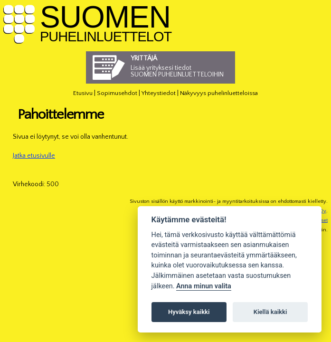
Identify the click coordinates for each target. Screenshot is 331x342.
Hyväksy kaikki (188, 311)
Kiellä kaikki (270, 311)
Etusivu (83, 93)
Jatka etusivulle (34, 156)
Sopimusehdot (117, 93)
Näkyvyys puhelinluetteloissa (219, 93)
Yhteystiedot (159, 93)
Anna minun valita (203, 286)
